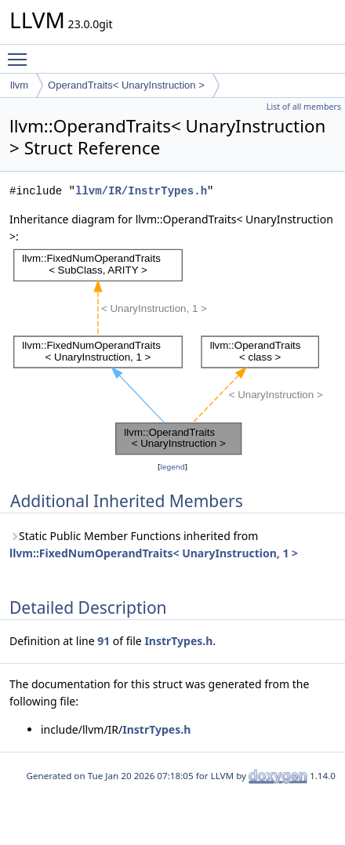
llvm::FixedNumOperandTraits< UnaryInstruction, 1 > (153, 553)
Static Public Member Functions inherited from (153, 544)
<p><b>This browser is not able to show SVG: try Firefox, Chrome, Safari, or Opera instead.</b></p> (177, 352)
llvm (19, 85)
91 (103, 640)
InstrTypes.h (178, 640)
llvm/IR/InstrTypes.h (141, 190)
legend (172, 467)
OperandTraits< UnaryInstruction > (126, 85)
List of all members (304, 106)
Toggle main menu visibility (21, 52)
